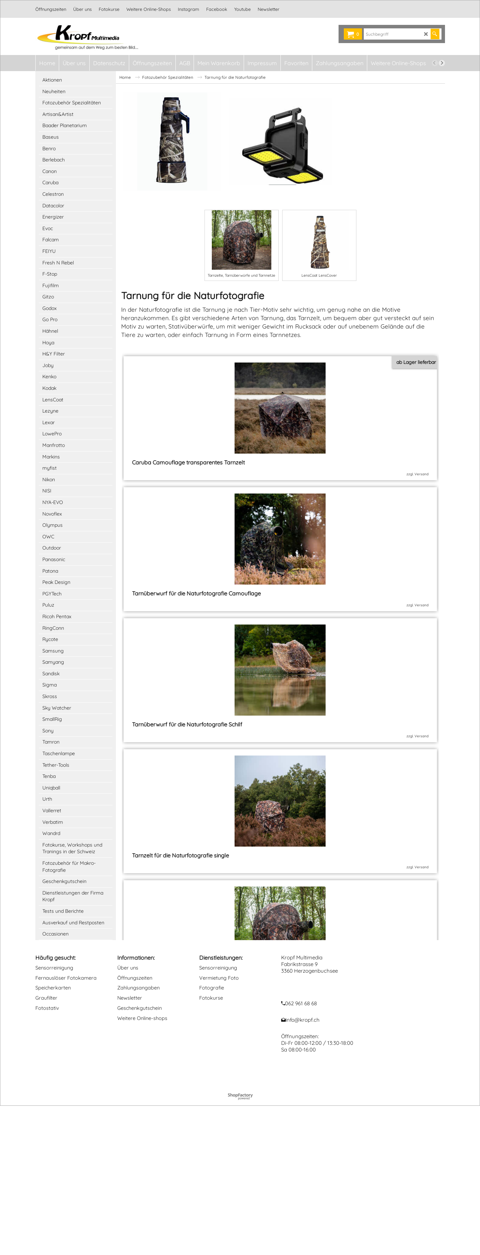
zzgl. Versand (180, 488)
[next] (442, 63)
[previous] (435, 63)
